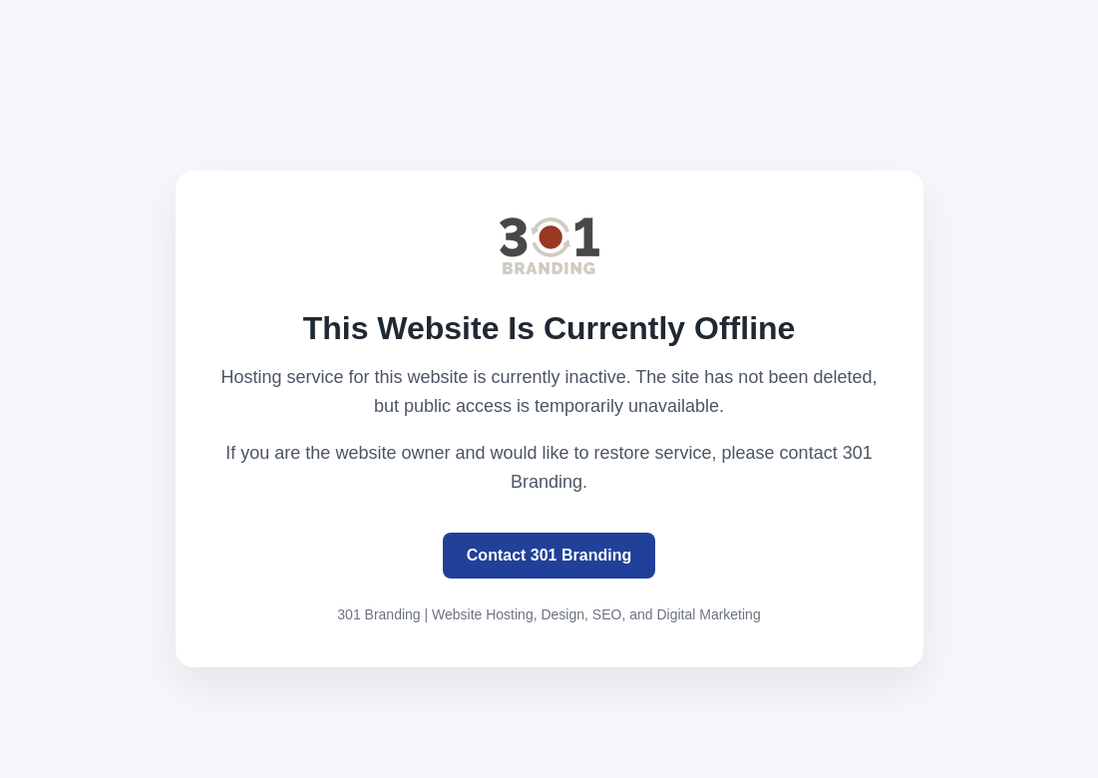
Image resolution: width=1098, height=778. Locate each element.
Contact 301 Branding (549, 555)
